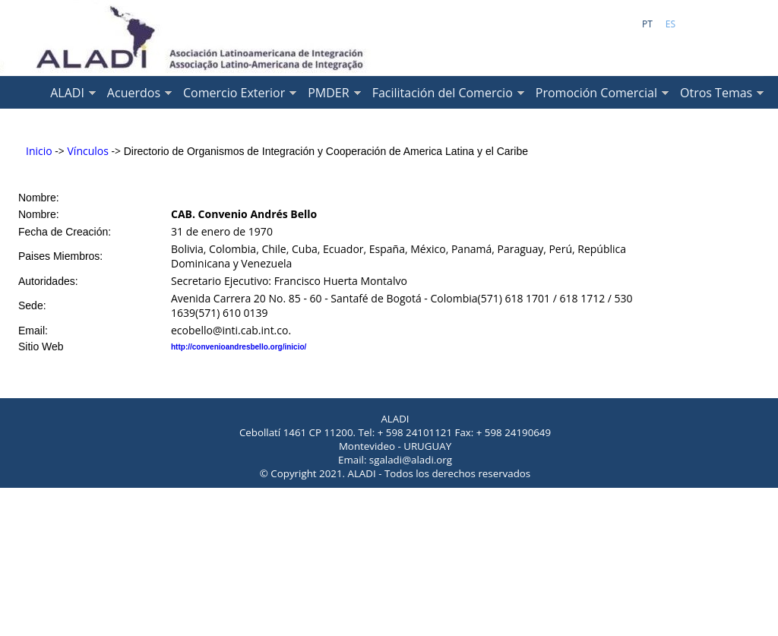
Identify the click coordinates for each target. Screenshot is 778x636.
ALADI (67, 92)
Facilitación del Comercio (442, 92)
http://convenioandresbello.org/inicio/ (238, 347)
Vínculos (88, 151)
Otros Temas (716, 92)
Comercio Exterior (234, 92)
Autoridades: (48, 281)
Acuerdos (133, 92)
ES (670, 23)
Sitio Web (41, 346)
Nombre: (38, 197)
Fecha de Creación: (64, 232)
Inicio (39, 151)
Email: (33, 330)
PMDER (328, 92)
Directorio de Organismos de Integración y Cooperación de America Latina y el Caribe (326, 151)
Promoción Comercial (596, 92)
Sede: (32, 305)
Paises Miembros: (60, 256)
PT (647, 23)
